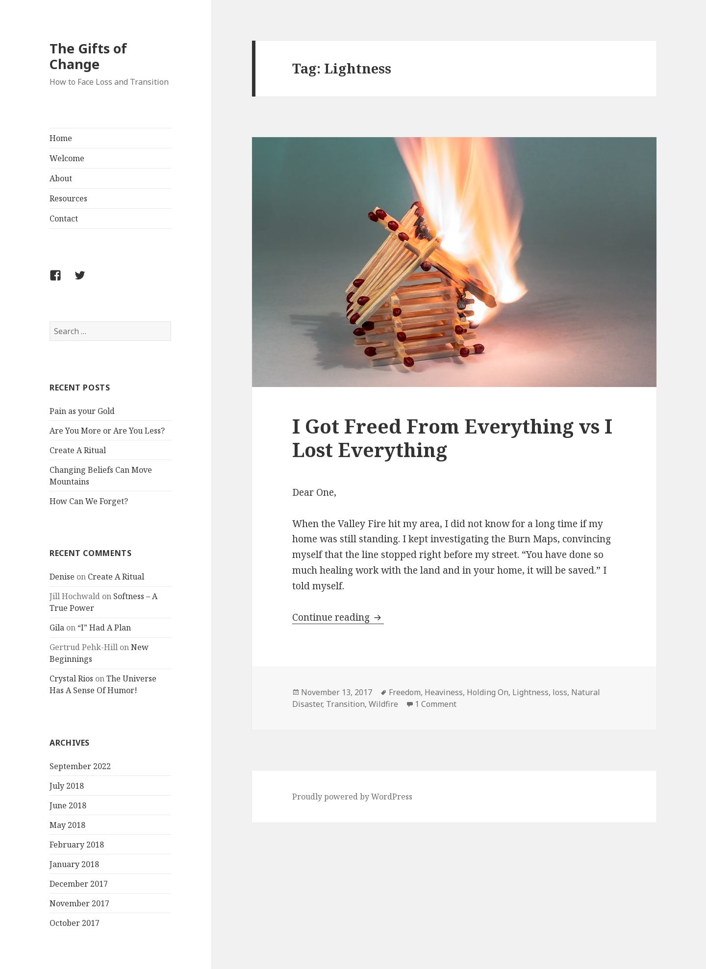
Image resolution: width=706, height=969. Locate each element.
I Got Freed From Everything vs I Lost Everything (452, 437)
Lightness (530, 692)
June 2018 (68, 805)
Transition (345, 704)
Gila (57, 627)
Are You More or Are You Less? (107, 430)
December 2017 (79, 883)
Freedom (405, 692)
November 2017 (79, 903)
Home (61, 138)
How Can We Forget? (89, 501)
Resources (68, 198)
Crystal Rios (71, 678)
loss (560, 692)
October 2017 (75, 923)
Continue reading (338, 617)
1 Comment (435, 704)
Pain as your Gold (82, 411)
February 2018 (77, 844)
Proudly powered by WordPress (352, 796)
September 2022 (80, 766)
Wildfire (383, 704)
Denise (62, 576)
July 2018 (67, 785)
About (61, 178)
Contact (64, 218)
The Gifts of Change (88, 56)
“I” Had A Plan (104, 627)
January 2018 (74, 864)
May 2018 (67, 825)
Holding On (487, 692)
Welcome (67, 158)
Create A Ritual (78, 450)
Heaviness (444, 692)
